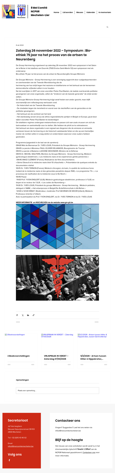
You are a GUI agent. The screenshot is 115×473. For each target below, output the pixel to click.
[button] (107, 27)
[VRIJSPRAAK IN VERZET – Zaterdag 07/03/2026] (57, 343)
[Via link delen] (33, 315)
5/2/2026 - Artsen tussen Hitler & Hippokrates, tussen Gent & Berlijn (93, 357)
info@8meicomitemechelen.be (20, 446)
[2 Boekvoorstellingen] (21, 343)
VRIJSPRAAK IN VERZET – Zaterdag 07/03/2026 (56, 357)
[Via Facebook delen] (17, 315)
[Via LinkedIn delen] (28, 315)
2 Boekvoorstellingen (19, 355)
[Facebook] (9, 460)
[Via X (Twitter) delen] (22, 315)
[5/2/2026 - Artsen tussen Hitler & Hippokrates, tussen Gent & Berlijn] (94, 343)
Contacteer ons (89, 452)
